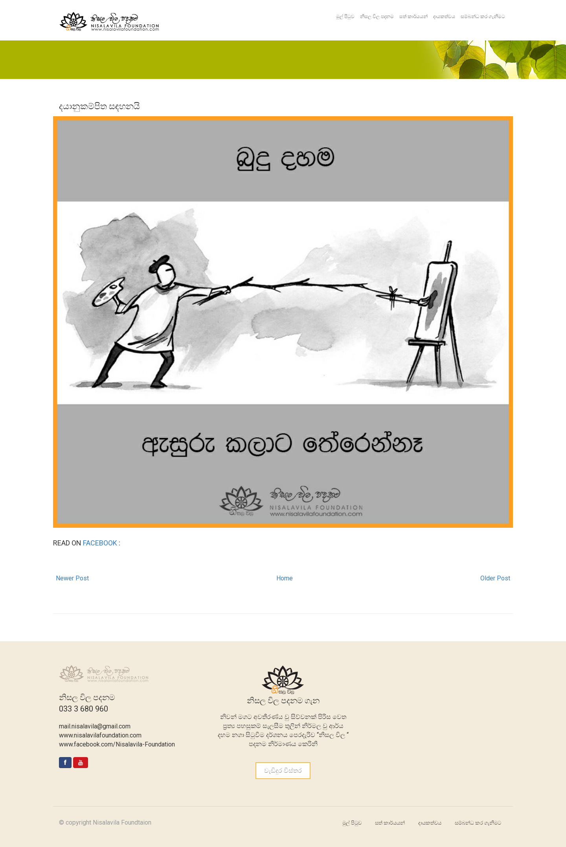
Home (284, 578)
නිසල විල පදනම (377, 16)
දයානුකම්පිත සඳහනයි (99, 106)
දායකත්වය (444, 16)
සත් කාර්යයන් (413, 16)
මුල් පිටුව (345, 16)
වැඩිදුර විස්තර (283, 770)
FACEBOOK (101, 543)
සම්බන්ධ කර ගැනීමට (483, 16)
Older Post (495, 578)
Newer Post (72, 578)
